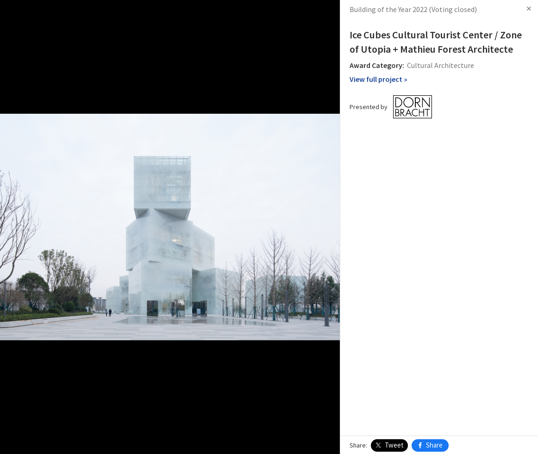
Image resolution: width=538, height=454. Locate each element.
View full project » (378, 79)
